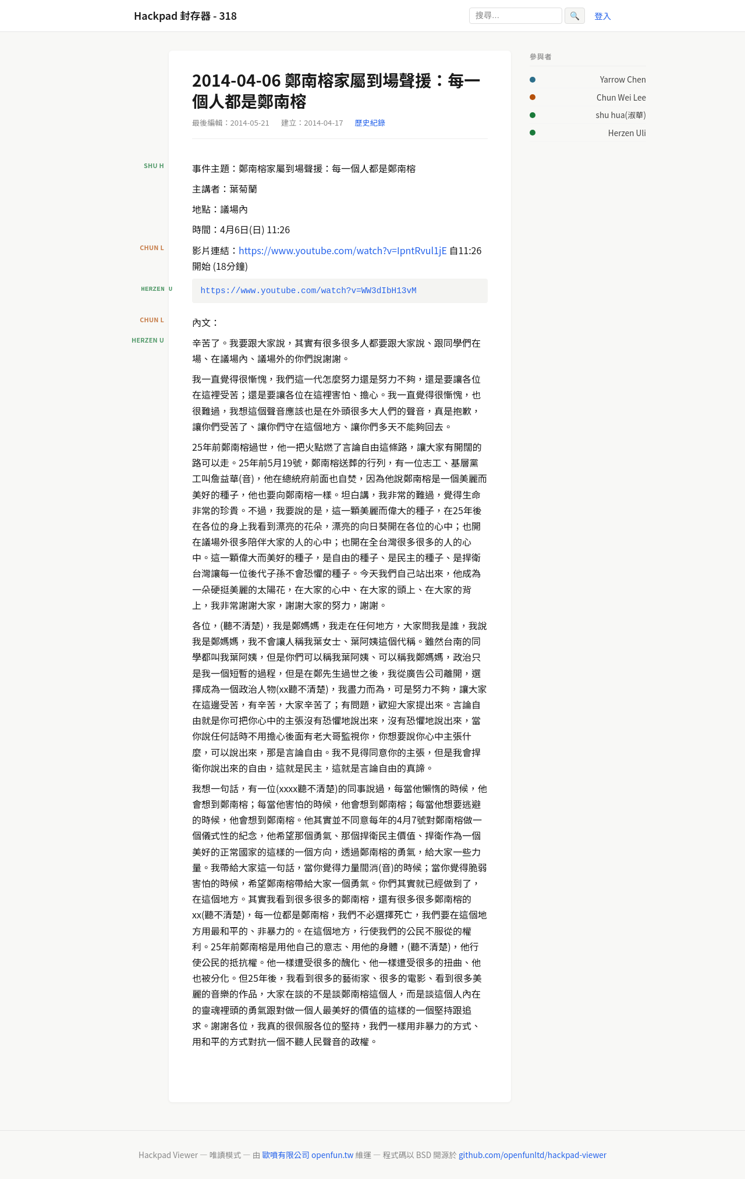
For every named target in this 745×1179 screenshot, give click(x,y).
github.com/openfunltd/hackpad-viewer (532, 1154)
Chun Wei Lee (621, 97)
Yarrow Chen (623, 79)
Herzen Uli (627, 132)
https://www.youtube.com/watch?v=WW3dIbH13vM (308, 290)
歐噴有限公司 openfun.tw (307, 1154)
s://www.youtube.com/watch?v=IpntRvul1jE (352, 250)
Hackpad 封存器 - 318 (185, 15)
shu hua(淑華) (621, 114)
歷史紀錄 (370, 122)
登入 (602, 15)
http (248, 250)
